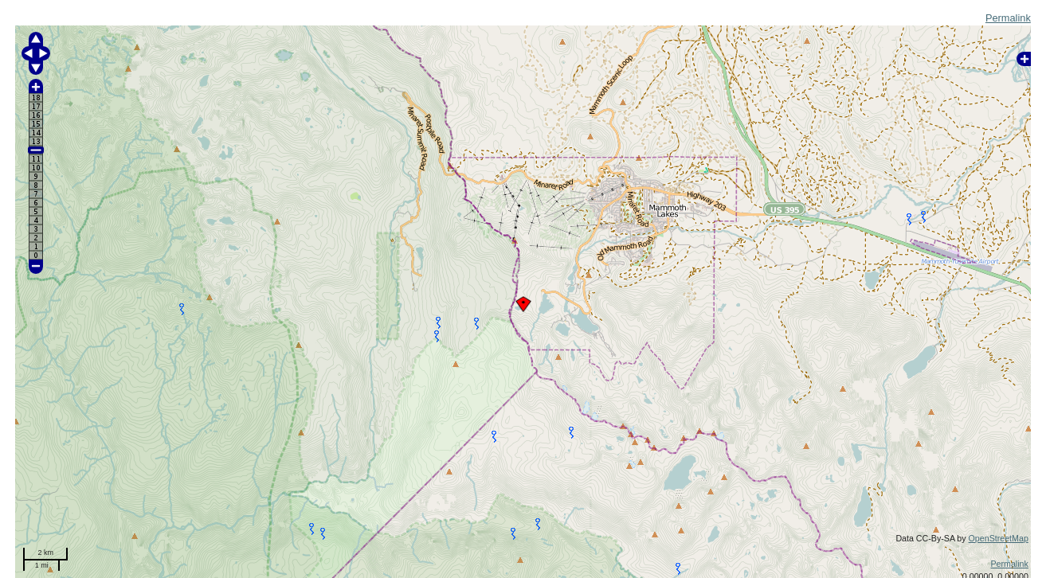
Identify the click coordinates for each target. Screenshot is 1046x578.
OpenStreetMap (998, 538)
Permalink (1008, 18)
